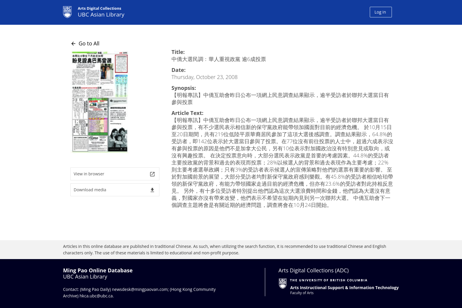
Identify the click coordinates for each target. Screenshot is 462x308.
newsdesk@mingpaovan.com (140, 289)
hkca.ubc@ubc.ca (96, 296)
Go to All (85, 43)
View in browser (114, 174)
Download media (114, 190)
